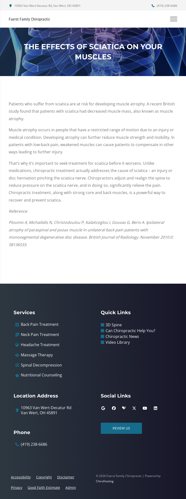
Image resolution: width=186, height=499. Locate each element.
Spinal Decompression (41, 365)
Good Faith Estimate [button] (44, 487)
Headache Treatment (40, 344)
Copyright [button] (44, 477)
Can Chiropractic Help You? (130, 330)
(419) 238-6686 (164, 6)
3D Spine (114, 324)
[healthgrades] (124, 408)
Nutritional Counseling (41, 375)
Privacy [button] (16, 487)
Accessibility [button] (21, 477)
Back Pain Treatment (40, 324)
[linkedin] (155, 408)
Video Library (118, 342)
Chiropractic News (122, 336)
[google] (103, 408)
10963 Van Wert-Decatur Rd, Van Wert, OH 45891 (45, 6)
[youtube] (144, 408)
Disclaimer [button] (65, 477)
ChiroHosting (105, 481)
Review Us (121, 428)
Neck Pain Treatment (40, 334)
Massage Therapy (37, 355)
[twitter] (134, 408)
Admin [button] (70, 487)
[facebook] (113, 408)
